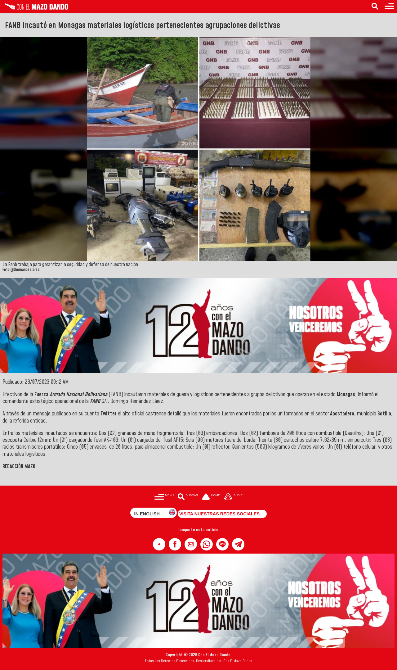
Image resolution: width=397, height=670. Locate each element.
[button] (159, 544)
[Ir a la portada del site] (210, 497)
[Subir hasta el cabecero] (233, 497)
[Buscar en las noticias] (375, 6)
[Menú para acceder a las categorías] (389, 6)
